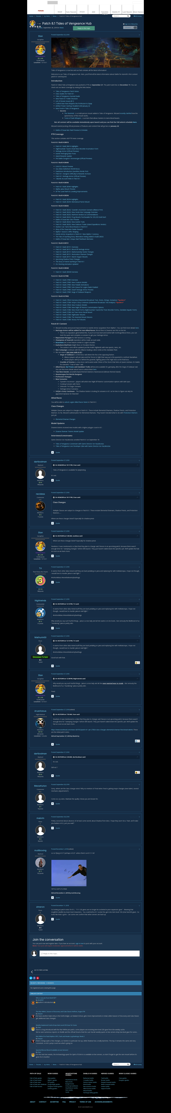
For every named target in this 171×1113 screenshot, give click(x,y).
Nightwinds (40, 600)
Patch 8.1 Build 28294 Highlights (67, 199)
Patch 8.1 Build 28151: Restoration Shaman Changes (74, 254)
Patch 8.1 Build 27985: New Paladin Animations (72, 285)
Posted (60, 35)
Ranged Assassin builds (108, 1082)
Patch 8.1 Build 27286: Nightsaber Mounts (70, 315)
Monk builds (87, 1084)
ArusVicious (40, 711)
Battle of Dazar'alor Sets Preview (67, 219)
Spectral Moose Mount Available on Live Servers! (52, 1050)
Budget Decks (69, 1084)
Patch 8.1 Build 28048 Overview (67, 272)
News (55, 16)
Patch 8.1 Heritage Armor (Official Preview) (71, 176)
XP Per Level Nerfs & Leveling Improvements (71, 191)
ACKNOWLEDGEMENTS (103, 1102)
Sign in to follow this (131, 24)
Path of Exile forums (36, 1086)
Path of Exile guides (36, 1078)
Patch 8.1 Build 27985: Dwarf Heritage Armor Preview (74, 290)
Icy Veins (48, 16)
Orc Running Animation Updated (67, 264)
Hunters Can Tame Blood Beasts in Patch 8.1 (72, 227)
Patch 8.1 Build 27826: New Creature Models (71, 305)
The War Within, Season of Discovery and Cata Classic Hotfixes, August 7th (60, 1011)
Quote (58, 452)
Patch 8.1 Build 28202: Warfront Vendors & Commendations (77, 215)
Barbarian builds (88, 1078)
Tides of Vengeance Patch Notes (67, 91)
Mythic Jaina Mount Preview (65, 189)
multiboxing (40, 850)
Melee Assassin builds (108, 1084)
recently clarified (125, 113)
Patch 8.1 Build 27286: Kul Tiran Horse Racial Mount (74, 312)
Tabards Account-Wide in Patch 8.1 (68, 179)
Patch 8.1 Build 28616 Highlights (67, 146)
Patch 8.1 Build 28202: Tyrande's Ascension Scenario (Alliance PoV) (79, 210)
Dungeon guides (124, 1080)
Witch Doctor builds (89, 1088)
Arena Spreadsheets (71, 1086)
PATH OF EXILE (35, 1073)
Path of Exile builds (35, 1080)
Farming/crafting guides (90, 1093)
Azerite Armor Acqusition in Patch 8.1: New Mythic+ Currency (77, 234)
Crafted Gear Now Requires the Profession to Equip (74, 103)
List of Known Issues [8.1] (65, 101)
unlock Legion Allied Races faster (76, 402)
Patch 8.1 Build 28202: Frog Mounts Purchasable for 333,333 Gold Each (81, 217)
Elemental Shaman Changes (65, 419)
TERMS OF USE (85, 1102)
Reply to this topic (84, 28)
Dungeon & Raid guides (55, 1086)
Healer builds (105, 1086)
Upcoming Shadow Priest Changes (68, 259)
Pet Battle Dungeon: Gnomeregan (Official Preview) (74, 158)
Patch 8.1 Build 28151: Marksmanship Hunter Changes (75, 252)
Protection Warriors (130, 413)
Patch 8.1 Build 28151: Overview (67, 247)
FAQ (64, 1102)
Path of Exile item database (38, 1084)
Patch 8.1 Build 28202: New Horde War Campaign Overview (76, 212)
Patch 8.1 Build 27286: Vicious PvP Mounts (71, 320)
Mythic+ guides (52, 1080)
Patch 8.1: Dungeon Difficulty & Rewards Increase (73, 174)
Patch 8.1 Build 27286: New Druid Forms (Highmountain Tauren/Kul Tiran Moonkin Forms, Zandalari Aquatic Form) (96, 310)
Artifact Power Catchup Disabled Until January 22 (73, 106)
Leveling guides (52, 1088)
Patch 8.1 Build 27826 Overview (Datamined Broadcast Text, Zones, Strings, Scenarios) (86, 300)
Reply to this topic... (49, 953)
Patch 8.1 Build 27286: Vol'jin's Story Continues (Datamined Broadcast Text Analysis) (85, 302)
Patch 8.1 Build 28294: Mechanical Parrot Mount (73, 202)
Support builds (105, 1088)
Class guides (51, 1078)
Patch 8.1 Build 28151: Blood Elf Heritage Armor (72, 249)
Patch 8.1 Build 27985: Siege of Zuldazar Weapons (73, 292)
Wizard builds (87, 1091)
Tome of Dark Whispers (72, 118)
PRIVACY (72, 1102)
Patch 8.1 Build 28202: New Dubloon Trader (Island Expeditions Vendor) (81, 224)
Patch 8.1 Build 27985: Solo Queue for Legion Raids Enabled (77, 287)
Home (32, 16)
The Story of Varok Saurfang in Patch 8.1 (70, 262)
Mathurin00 (40, 637)
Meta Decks (69, 1082)
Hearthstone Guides (71, 1088)
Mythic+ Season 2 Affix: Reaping (67, 232)
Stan (40, 36)
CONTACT (42, 1102)
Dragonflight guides (54, 1084)
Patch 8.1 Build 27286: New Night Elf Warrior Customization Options (80, 307)
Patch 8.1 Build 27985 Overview (67, 280)
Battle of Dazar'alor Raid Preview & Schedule (71, 130)
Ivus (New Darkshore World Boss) (68, 169)
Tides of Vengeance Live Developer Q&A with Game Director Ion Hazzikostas (83, 446)
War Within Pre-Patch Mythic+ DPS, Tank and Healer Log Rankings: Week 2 (60, 1036)
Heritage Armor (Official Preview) (67, 151)
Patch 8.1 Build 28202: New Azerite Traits (70, 222)
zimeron (40, 907)
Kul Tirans (70, 367)
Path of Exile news (35, 1082)
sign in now (80, 943)
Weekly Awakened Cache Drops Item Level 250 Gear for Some (56, 1025)
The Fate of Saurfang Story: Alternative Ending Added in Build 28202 (79, 237)
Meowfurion (40, 786)
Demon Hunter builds (90, 1082)
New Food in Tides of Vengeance (67, 108)
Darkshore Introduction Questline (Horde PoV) (72, 171)
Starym (40, 1014)
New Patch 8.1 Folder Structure (67, 99)
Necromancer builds (89, 1086)
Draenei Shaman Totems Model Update (70, 431)
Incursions (60, 342)
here (135, 122)
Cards (67, 1092)
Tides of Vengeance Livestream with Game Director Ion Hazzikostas (80, 444)
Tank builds (104, 1078)
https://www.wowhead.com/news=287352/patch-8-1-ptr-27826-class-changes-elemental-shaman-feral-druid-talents (92, 730)
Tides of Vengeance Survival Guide (68, 96)
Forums (39, 16)
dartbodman (40, 461)
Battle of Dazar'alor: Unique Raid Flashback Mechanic (74, 239)
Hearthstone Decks (71, 1080)
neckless (40, 494)
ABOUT (32, 1102)
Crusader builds (88, 1080)
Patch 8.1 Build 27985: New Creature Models (71, 282)
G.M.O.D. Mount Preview (64, 166)
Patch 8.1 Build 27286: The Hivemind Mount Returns (74, 317)
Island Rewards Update (64, 156)
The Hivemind (69, 113)
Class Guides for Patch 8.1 (65, 94)
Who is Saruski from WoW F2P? (46, 998)
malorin (40, 818)
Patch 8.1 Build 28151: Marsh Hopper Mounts (72, 257)
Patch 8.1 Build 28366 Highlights (67, 187)
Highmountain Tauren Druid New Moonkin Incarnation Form (77, 149)
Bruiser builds (105, 1080)
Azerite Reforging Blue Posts (66, 154)
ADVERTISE (54, 1102)
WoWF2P (41, 1000)
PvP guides (51, 1082)
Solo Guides (69, 1090)
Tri (40, 568)
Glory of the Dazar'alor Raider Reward (69, 229)
